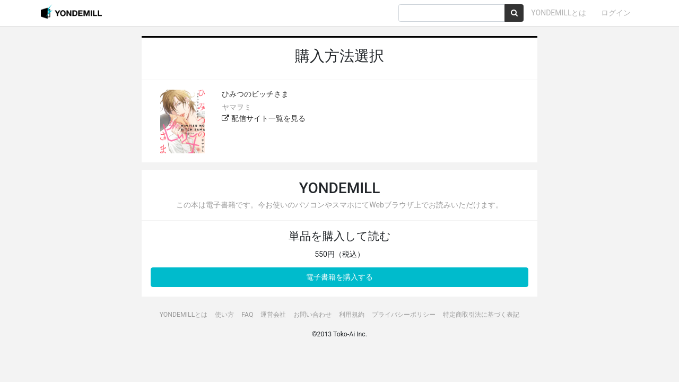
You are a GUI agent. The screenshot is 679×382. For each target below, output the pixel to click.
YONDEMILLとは (558, 12)
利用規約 (351, 314)
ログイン (616, 12)
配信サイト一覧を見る (263, 118)
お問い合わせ (312, 314)
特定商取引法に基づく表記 (481, 314)
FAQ (247, 314)
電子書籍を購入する (339, 277)
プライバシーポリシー (404, 314)
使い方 (224, 314)
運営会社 (273, 314)
